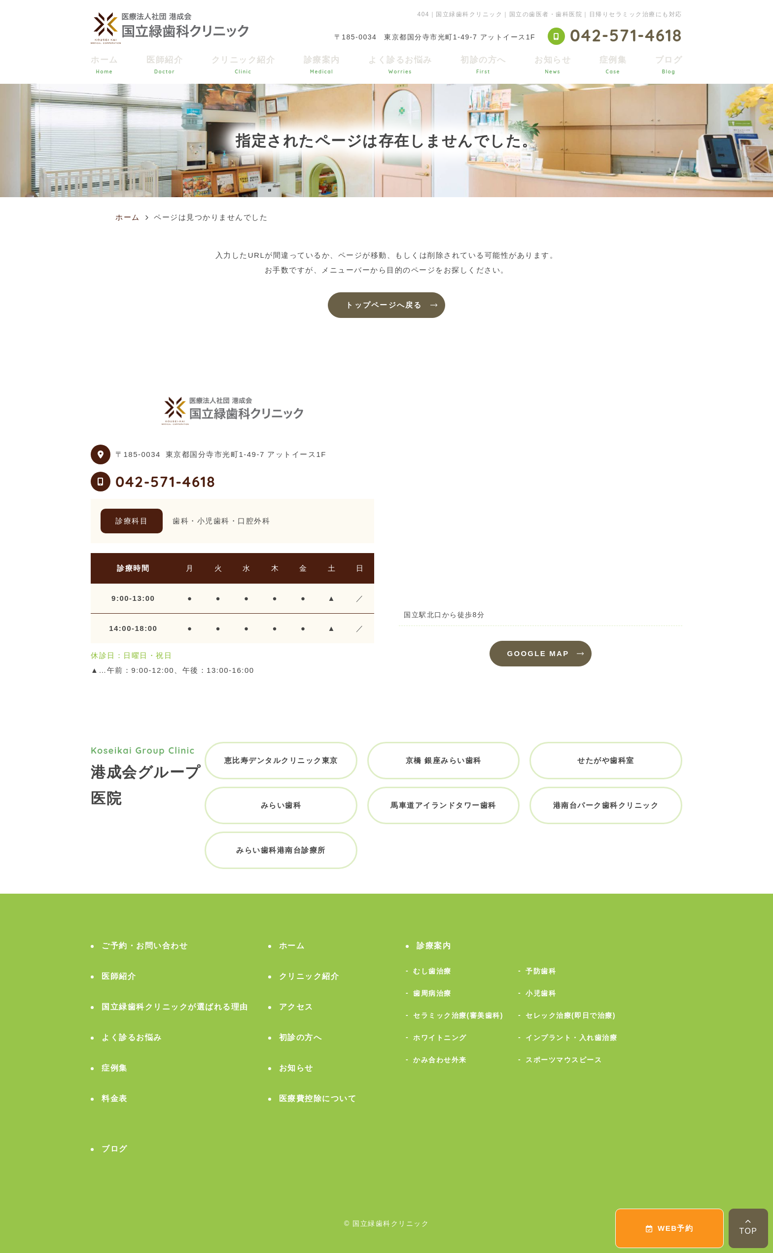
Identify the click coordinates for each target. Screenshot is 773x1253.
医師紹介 (164, 64)
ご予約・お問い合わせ (145, 945)
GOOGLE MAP (538, 653)
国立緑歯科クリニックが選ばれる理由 (175, 1007)
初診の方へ (483, 64)
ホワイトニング (440, 1038)
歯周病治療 (432, 993)
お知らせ (552, 64)
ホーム (104, 64)
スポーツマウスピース (564, 1060)
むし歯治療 (432, 971)
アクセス (296, 1007)
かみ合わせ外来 (440, 1060)
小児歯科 (541, 993)
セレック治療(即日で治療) (571, 1015)
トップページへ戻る (384, 305)
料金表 (115, 1098)
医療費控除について (318, 1098)
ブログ (669, 64)
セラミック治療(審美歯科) (458, 1015)
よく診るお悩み (400, 64)
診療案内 (322, 64)
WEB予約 (670, 1228)
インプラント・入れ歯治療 (571, 1038)
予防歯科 (541, 971)
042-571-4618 (165, 481)
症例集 (613, 64)
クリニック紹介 (243, 64)
